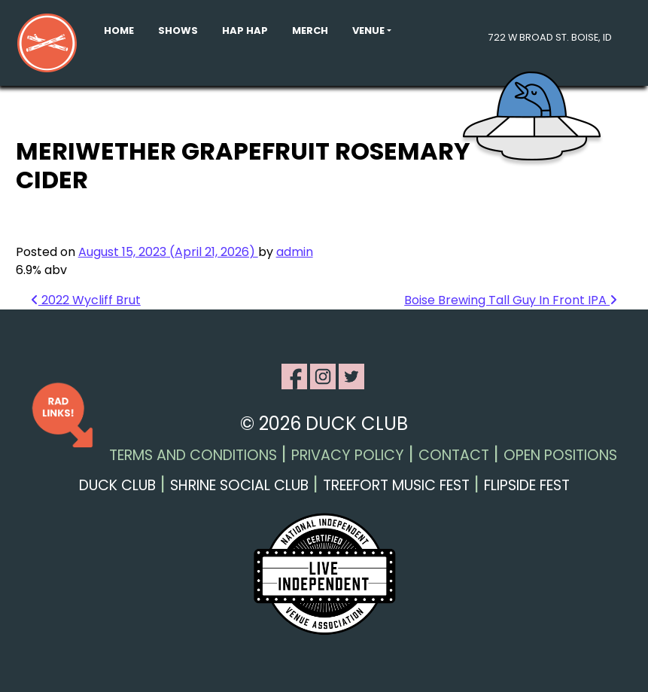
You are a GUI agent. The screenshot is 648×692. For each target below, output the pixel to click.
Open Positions (560, 455)
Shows (178, 30)
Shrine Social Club (239, 485)
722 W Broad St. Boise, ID (550, 37)
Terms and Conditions (193, 455)
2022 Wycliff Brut (86, 300)
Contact (453, 455)
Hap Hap (245, 30)
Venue (368, 30)
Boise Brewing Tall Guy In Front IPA (510, 300)
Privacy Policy (347, 455)
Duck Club (117, 485)
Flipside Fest (527, 485)
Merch (310, 30)
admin (294, 252)
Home (119, 30)
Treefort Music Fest (396, 485)
